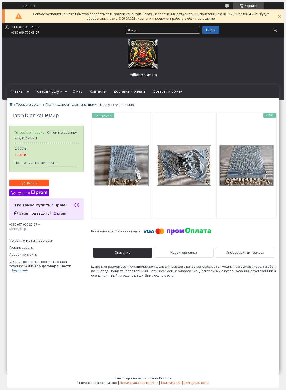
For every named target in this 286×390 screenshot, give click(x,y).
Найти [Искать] (210, 30)
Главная (17, 91)
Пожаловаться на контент (139, 383)
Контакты (98, 91)
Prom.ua (165, 378)
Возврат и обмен (167, 91)
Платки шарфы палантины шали (70, 105)
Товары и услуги (48, 91)
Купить (32, 183)
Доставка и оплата (130, 91)
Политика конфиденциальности (185, 383)
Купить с (32, 192)
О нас (77, 91)
